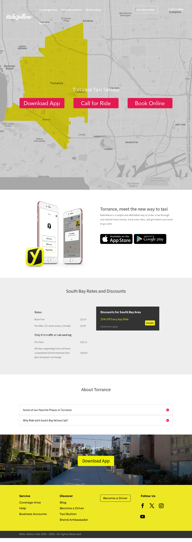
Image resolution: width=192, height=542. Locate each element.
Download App (145, 9)
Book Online (93, 10)
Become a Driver (71, 10)
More (42, 23)
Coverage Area (48, 10)
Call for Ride (175, 9)
